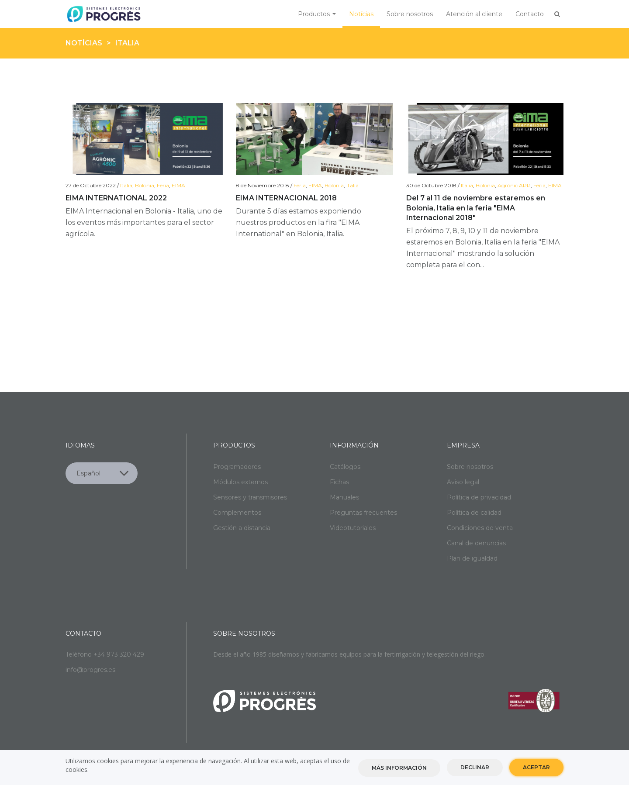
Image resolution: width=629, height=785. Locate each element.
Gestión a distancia (241, 528)
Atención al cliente (474, 14)
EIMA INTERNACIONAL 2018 (286, 198)
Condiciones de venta (480, 528)
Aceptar (536, 767)
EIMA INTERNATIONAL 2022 (116, 198)
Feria (163, 185)
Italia (126, 185)
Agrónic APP (514, 185)
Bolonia (144, 185)
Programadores (237, 467)
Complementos (237, 512)
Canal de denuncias (476, 543)
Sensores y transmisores (250, 497)
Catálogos (345, 467)
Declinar (474, 767)
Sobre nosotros (410, 14)
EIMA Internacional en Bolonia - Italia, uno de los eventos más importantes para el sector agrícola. (144, 222)
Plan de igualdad (472, 558)
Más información (399, 768)
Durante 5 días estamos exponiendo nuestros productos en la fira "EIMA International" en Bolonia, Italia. (298, 222)
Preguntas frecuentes (363, 512)
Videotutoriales (353, 528)
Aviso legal (463, 482)
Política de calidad (474, 512)
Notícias (361, 14)
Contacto (529, 14)
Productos (317, 14)
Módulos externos (240, 482)
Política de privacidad (479, 497)
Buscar (556, 14)
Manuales (344, 497)
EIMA (178, 185)
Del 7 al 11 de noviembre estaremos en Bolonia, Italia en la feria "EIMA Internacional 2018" (475, 208)
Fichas (339, 482)
